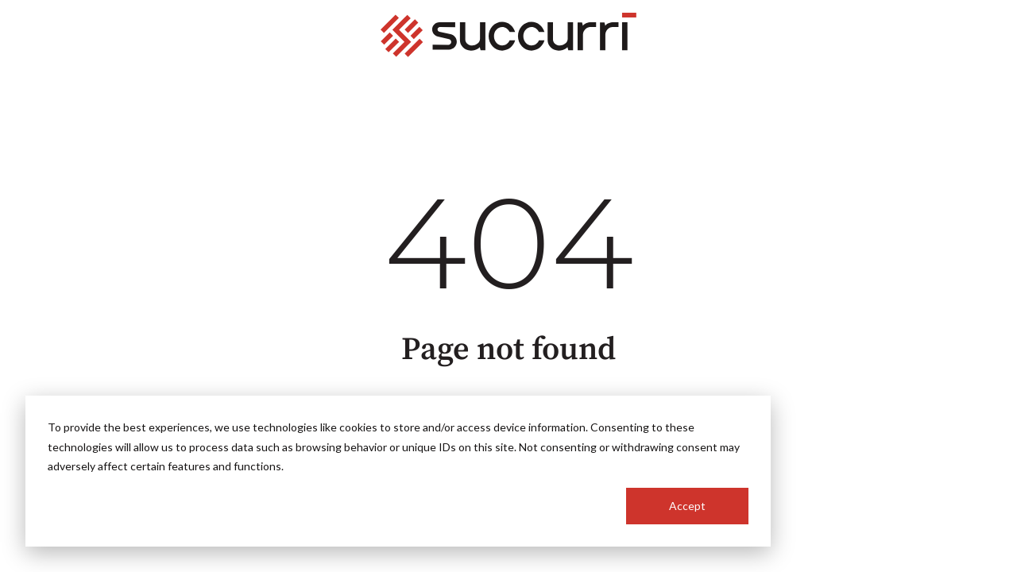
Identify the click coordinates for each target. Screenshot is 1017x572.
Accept (687, 505)
